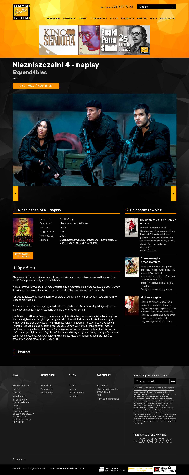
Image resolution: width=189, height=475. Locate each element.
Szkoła (114, 18)
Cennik (83, 18)
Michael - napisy (151, 297)
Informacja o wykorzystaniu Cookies (21, 402)
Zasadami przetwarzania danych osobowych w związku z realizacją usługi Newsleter (154, 390)
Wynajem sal (167, 18)
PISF (99, 395)
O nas (153, 18)
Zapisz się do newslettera (150, 375)
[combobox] (156, 6)
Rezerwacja (47, 392)
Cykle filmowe (98, 18)
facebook (19, 459)
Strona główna (21, 385)
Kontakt (17, 392)
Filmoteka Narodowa (108, 399)
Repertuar (53, 18)
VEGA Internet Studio (76, 468)
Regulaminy (19, 396)
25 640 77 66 (123, 7)
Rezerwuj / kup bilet (36, 85)
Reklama (142, 18)
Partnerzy (127, 18)
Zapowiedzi (69, 18)
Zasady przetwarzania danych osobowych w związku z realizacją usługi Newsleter (23, 415)
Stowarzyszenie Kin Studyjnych (108, 390)
